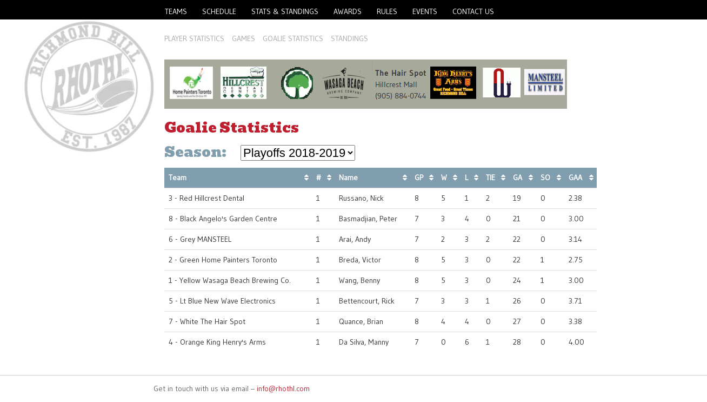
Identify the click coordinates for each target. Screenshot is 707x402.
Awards (348, 11)
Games (243, 38)
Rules (387, 11)
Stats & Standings (284, 11)
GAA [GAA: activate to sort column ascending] (575, 177)
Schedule (219, 11)
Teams (176, 11)
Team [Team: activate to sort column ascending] (177, 177)
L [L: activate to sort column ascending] (466, 177)
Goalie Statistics (293, 38)
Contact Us (473, 11)
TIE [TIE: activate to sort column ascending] (490, 177)
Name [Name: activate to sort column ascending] (348, 177)
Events (424, 11)
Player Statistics (194, 38)
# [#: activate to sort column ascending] (318, 177)
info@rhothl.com (283, 388)
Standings (349, 38)
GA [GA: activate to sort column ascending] (517, 177)
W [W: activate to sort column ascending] (444, 177)
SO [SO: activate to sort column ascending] (545, 177)
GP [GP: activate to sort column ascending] (419, 177)
